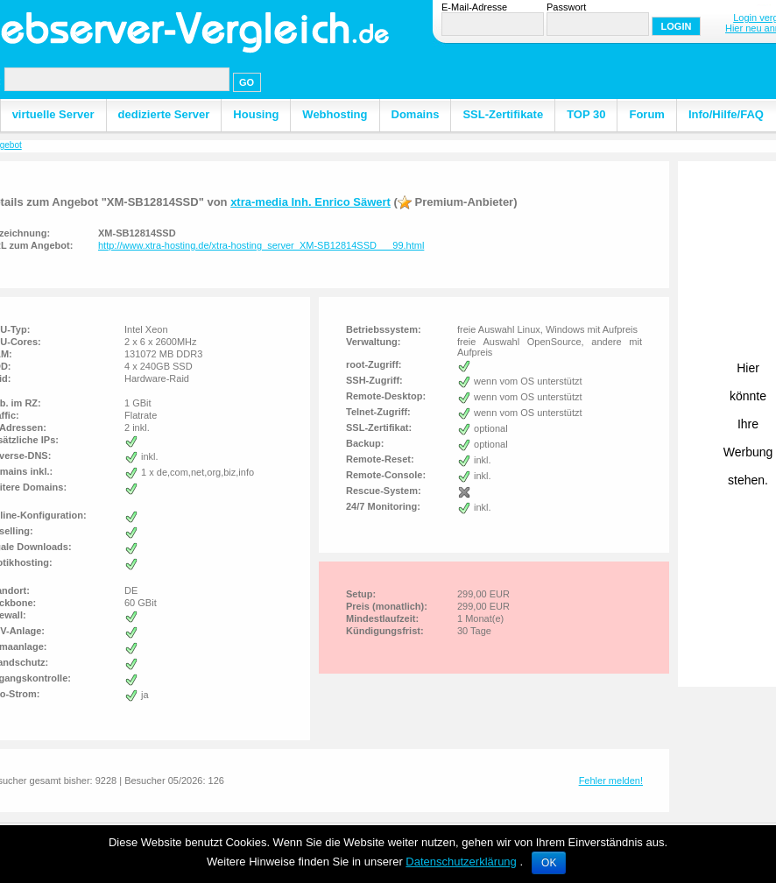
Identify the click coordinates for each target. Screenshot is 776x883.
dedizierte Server (164, 114)
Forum (646, 114)
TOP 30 (586, 114)
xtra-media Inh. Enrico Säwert (310, 201)
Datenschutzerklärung (461, 861)
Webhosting (334, 114)
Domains (416, 114)
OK (548, 863)
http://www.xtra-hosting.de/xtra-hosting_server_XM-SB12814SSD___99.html (261, 245)
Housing (256, 114)
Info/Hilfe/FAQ (726, 114)
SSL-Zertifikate (502, 114)
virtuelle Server (53, 114)
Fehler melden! (611, 780)
